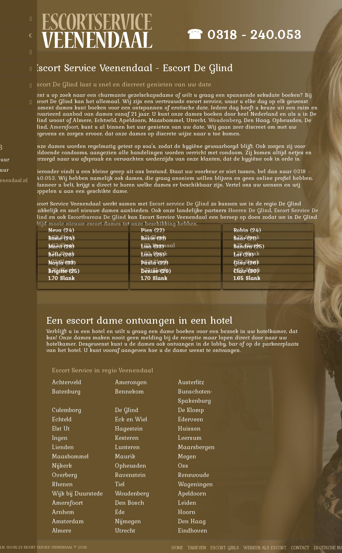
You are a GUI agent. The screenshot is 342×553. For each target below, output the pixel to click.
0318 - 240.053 (258, 34)
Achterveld (70, 382)
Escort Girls (224, 547)
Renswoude (197, 474)
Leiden (191, 502)
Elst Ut (65, 428)
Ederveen (194, 419)
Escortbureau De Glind (101, 217)
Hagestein (133, 428)
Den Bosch (133, 502)
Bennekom (133, 391)
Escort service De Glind (183, 203)
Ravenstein (134, 474)
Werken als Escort (264, 547)
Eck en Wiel (135, 419)
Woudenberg (228, 120)
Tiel (124, 484)
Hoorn (190, 511)
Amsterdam (72, 521)
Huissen (193, 428)
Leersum (194, 437)
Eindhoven (196, 530)
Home (177, 547)
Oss (187, 465)
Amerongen (135, 382)
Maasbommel (74, 456)
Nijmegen (132, 521)
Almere (65, 530)
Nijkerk (66, 465)
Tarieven (196, 547)
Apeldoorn (196, 493)
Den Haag (196, 521)
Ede (124, 511)
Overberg (68, 474)
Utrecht (129, 530)
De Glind (130, 409)
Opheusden (134, 465)
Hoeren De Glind (253, 210)
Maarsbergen (200, 446)
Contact (300, 547)
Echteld (66, 419)
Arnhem (67, 511)
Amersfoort (68, 126)
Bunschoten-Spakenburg (199, 396)
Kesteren (131, 437)
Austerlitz (195, 382)
